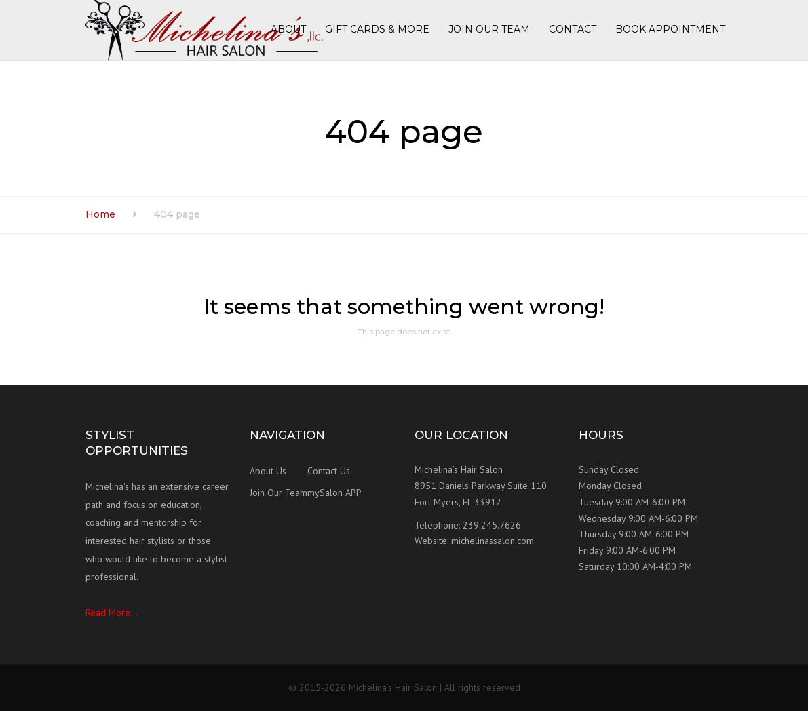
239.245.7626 (492, 525)
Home (100, 214)
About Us (268, 471)
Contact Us (328, 471)
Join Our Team (278, 492)
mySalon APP (334, 492)
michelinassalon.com (492, 541)
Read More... (111, 613)
